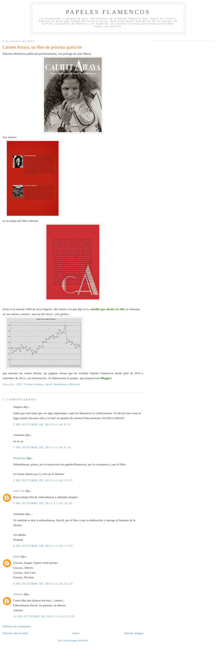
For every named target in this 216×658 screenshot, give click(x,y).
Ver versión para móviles (73, 640)
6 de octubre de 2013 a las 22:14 (43, 583)
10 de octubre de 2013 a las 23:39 (43, 616)
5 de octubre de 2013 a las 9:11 (42, 424)
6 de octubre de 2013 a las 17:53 (43, 545)
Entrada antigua (133, 633)
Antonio (18, 594)
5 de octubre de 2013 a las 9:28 (42, 447)
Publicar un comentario (17, 626)
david (48, 384)
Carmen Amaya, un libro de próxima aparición (42, 47)
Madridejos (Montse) (67, 384)
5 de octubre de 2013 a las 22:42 (43, 503)
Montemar (19, 458)
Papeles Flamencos (108, 12)
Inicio (75, 633)
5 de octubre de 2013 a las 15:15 (43, 480)
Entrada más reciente (15, 633)
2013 (19, 384)
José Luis (19, 491)
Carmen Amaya (34, 384)
